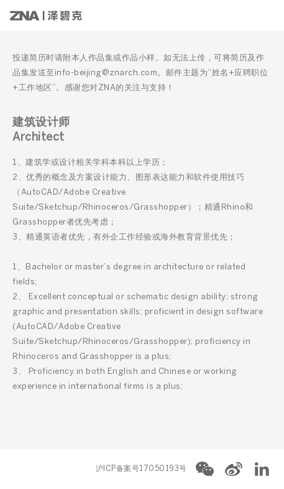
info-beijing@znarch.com (106, 73)
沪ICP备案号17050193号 (141, 468)
